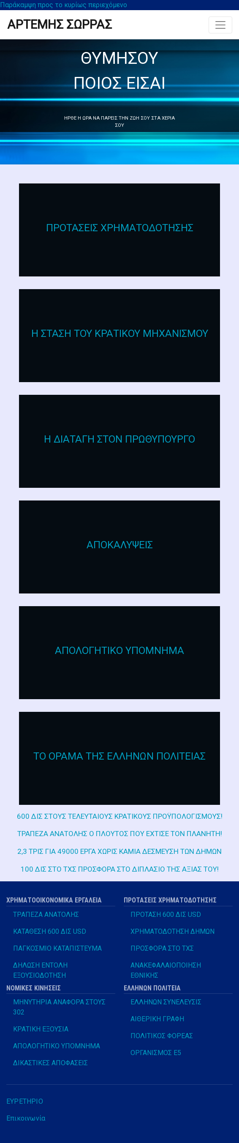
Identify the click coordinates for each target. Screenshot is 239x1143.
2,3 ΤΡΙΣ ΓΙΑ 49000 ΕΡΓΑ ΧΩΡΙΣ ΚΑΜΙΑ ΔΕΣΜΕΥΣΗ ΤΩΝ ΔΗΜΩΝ (119, 851)
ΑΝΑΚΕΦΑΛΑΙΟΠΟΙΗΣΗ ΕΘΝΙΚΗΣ (165, 970)
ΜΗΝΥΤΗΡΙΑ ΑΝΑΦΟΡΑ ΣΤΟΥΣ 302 (59, 1007)
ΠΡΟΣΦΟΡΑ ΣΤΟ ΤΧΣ (162, 948)
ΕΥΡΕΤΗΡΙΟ (24, 1101)
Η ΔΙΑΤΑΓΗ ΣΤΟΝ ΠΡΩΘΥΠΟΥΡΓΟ (119, 439)
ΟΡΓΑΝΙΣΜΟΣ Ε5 (155, 1053)
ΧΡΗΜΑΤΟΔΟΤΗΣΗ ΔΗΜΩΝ (172, 931)
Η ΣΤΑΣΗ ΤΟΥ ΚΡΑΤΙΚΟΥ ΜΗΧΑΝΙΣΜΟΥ (119, 333)
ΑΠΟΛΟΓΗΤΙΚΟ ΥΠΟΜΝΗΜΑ (119, 650)
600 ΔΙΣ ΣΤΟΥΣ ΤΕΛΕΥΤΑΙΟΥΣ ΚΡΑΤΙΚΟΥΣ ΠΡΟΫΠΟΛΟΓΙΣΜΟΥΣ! (120, 816)
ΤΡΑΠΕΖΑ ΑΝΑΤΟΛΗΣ (46, 915)
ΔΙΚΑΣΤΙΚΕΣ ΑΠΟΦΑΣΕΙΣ (50, 1063)
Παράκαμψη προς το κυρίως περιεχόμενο (63, 5)
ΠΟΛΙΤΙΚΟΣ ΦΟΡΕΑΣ (161, 1036)
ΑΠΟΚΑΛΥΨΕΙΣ (120, 545)
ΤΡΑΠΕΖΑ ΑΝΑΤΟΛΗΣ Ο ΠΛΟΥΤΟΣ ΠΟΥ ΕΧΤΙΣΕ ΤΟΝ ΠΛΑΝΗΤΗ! (119, 833)
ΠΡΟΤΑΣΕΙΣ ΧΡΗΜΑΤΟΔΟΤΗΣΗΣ (119, 228)
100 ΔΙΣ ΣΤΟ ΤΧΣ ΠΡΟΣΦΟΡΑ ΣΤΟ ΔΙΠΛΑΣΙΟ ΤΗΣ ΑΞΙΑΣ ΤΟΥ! (120, 869)
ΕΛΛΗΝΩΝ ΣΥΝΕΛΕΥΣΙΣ (165, 1002)
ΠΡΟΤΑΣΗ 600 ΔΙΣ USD (165, 915)
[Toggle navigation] (220, 24)
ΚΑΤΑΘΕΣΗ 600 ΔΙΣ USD (49, 931)
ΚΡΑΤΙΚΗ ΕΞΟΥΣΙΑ (40, 1029)
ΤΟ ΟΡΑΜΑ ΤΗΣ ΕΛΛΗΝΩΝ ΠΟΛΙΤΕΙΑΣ (119, 756)
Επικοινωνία (25, 1118)
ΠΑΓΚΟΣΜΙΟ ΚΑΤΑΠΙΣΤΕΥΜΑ (57, 948)
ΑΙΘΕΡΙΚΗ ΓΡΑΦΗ (157, 1019)
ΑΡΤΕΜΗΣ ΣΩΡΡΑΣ (59, 24)
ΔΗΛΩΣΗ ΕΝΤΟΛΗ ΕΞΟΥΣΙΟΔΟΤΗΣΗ (40, 970)
